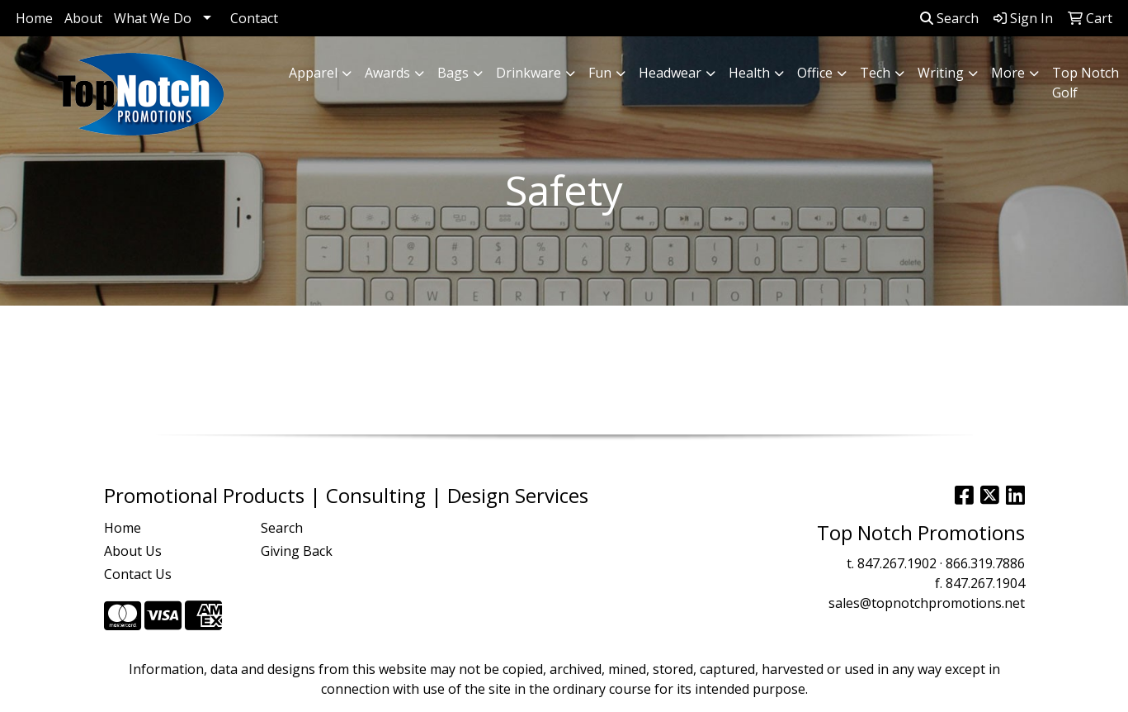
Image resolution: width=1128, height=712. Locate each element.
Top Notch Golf (1085, 83)
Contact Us (138, 574)
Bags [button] (453, 73)
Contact (254, 18)
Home (34, 18)
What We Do (152, 18)
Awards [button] (387, 73)
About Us (133, 551)
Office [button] (815, 73)
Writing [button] (941, 73)
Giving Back (297, 551)
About (83, 18)
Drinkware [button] (528, 73)
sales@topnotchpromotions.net (926, 603)
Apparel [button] (313, 73)
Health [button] (749, 73)
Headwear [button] (670, 73)
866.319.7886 (985, 563)
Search (949, 18)
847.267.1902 (897, 563)
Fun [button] (599, 73)
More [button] (1008, 73)
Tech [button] (875, 73)
